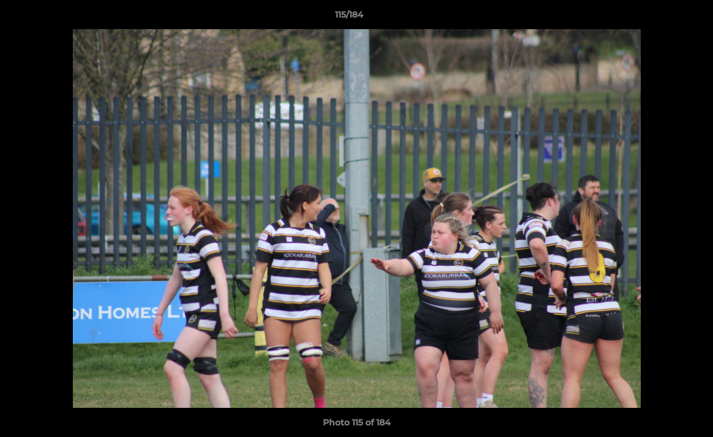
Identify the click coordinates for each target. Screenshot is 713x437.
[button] (662, 17)
